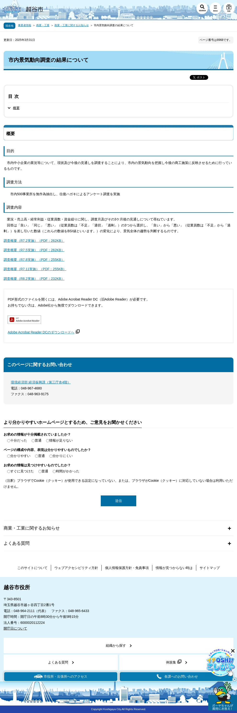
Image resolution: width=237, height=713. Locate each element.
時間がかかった (67, 471)
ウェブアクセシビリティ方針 (76, 568)
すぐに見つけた (22, 471)
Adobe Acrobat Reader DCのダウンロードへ (44, 332)
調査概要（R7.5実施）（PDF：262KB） (34, 250)
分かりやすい (20, 456)
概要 (16, 108)
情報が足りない (61, 440)
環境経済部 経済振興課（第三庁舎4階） (41, 382)
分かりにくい (63, 456)
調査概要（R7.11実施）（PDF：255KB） (35, 269)
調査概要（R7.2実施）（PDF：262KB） (34, 241)
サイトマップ (210, 568)
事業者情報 (24, 25)
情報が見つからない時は (174, 568)
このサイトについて (32, 568)
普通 (38, 440)
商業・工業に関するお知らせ (71, 25)
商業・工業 (42, 25)
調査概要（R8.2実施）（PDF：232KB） (34, 279)
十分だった (18, 440)
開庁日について (15, 628)
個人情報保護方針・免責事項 (127, 568)
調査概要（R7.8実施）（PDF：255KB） (34, 260)
